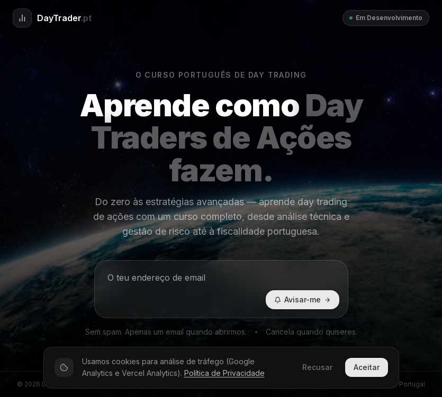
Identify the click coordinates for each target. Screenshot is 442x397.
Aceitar (367, 367)
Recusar (317, 367)
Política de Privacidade (224, 372)
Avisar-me (302, 299)
